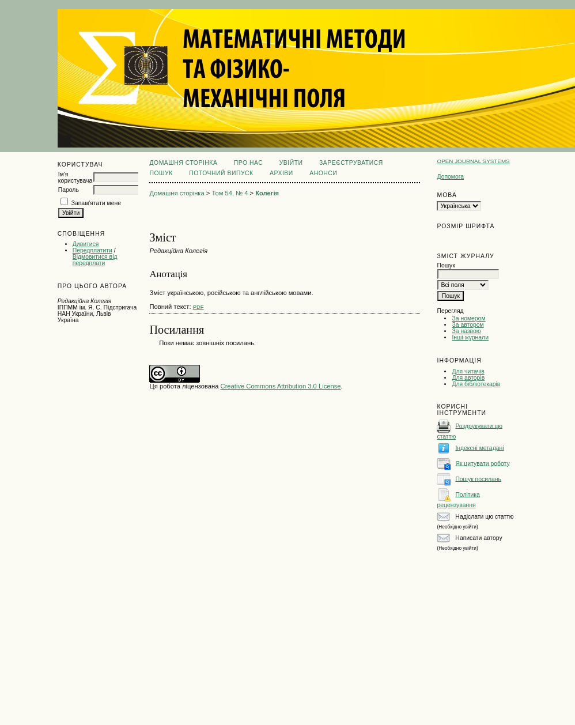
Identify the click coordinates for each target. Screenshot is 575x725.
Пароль (68, 190)
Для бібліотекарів (476, 384)
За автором (467, 325)
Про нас (248, 163)
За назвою (466, 331)
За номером (468, 318)
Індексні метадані (479, 447)
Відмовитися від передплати (95, 260)
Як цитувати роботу (482, 463)
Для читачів (468, 371)
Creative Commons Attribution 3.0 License (281, 386)
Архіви (281, 173)
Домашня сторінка (183, 163)
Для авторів (468, 378)
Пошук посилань (478, 478)
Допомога (450, 176)
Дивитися (86, 244)
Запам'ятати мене (96, 203)
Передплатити (92, 250)
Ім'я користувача (75, 177)
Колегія (267, 193)
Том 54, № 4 (229, 193)
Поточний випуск (221, 173)
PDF (198, 307)
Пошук (160, 173)
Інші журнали (470, 337)
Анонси (323, 173)
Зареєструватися (351, 163)
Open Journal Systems (473, 161)
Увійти (291, 163)
